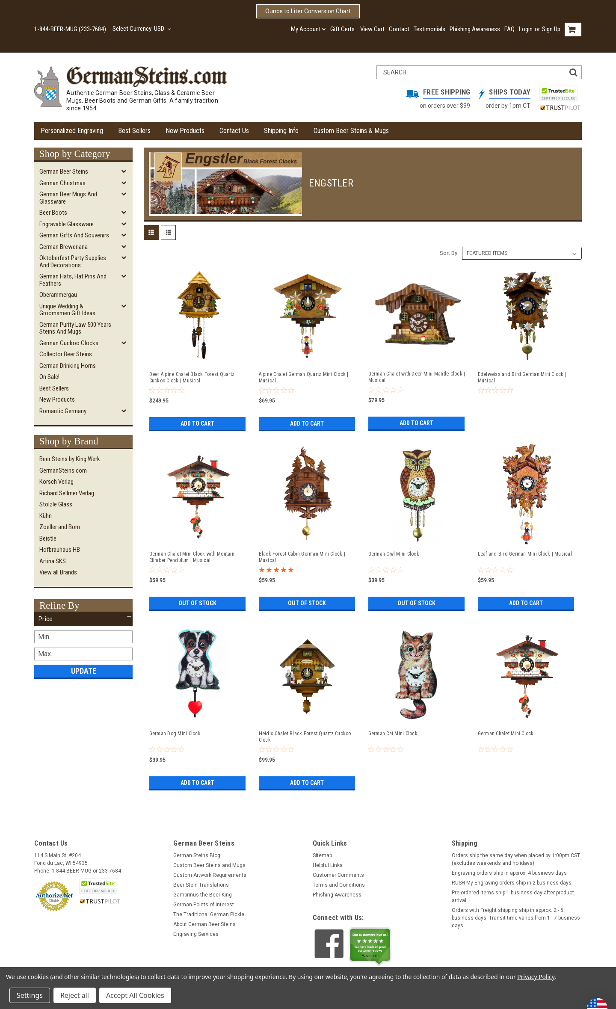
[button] (83, 619)
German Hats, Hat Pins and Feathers (73, 279)
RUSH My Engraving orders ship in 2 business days (512, 883)
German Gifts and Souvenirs (74, 235)
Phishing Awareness (475, 29)
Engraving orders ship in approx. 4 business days (509, 873)
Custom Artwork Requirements (209, 875)
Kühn (45, 516)
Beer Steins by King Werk (69, 459)
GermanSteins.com (63, 470)
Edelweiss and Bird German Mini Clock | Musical (522, 377)
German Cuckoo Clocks (68, 343)
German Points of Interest (203, 905)
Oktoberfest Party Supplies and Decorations (72, 261)
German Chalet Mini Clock (506, 734)
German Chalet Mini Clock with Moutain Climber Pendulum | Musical (191, 557)
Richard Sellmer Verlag (66, 493)
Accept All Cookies (135, 995)
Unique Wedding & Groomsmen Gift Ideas (67, 309)
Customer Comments (338, 875)
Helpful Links (328, 865)
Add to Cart (197, 423)
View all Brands (58, 572)
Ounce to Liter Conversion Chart (308, 11)
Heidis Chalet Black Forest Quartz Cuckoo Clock (305, 737)
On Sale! (49, 377)
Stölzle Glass (55, 504)
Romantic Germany (62, 411)
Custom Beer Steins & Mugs (351, 131)
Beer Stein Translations (201, 885)
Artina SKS (52, 561)
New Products (185, 131)
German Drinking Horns (67, 366)
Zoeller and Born (59, 527)
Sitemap (322, 855)
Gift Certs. (343, 29)
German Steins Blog (196, 855)
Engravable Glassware (66, 224)
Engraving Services (196, 934)
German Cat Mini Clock (393, 734)
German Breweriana (63, 247)
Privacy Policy (535, 977)
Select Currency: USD (142, 29)
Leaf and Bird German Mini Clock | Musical (525, 554)
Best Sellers (134, 131)
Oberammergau (58, 295)
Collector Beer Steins (65, 354)
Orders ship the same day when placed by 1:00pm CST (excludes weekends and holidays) (516, 859)
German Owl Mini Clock (393, 554)
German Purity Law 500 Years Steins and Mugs (75, 328)
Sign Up (551, 29)
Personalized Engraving (72, 131)
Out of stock (197, 603)
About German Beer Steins (204, 924)
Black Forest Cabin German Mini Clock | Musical (302, 557)
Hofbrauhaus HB (59, 549)
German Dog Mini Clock (175, 734)
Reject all (74, 995)
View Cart (372, 29)
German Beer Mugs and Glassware (68, 197)
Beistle (47, 538)
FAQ (509, 29)
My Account (308, 29)
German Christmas (62, 183)
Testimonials (429, 29)
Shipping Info (281, 131)
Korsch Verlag (56, 481)
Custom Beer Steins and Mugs (209, 865)
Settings (30, 995)
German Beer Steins (63, 171)
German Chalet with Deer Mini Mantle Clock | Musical (416, 377)
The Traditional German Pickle (208, 914)
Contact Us (234, 131)
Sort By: (449, 253)
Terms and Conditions (339, 885)
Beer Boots (53, 212)
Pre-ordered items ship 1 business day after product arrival (513, 896)
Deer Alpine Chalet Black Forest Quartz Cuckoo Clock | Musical (192, 377)
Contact (399, 29)
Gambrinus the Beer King (202, 895)
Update (83, 670)
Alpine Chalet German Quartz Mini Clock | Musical (304, 377)
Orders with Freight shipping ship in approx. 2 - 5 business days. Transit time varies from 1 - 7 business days (516, 918)
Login (526, 29)
